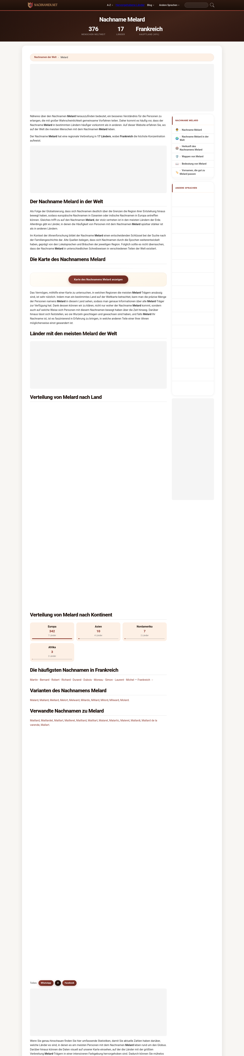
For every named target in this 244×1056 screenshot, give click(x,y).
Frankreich (53, 408)
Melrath (147, 895)
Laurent (119, 552)
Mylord (113, 845)
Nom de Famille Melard (196, 209)
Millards (43, 903)
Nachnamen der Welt (45, 57)
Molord (78, 870)
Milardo (85, 572)
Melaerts (79, 895)
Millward (44, 911)
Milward (114, 572)
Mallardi (135, 592)
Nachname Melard (192, 129)
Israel (119, 424)
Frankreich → (146, 552)
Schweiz (121, 441)
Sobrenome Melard (194, 230)
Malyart (147, 887)
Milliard (147, 903)
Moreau (98, 552)
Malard (34, 572)
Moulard (113, 854)
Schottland (122, 449)
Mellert (113, 895)
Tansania (52, 441)
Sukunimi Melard (193, 261)
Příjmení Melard (192, 248)
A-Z (109, 5)
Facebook (69, 691)
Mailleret (70, 592)
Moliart (78, 911)
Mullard (147, 845)
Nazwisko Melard (193, 236)
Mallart (45, 597)
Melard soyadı (191, 286)
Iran (49, 433)
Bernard (44, 552)
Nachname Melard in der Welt (194, 138)
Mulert (112, 903)
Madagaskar (54, 466)
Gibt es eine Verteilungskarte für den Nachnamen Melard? (69, 667)
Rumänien (52, 474)
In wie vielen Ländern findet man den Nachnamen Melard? (69, 644)
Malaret (103, 592)
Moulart (113, 887)
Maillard (35, 592)
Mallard (44, 572)
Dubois (87, 552)
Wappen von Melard (193, 156)
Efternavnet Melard (194, 255)
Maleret (124, 592)
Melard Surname (193, 203)
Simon (109, 552)
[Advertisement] (122, 87)
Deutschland (54, 449)
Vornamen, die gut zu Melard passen (192, 172)
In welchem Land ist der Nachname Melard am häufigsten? (69, 623)
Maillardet (47, 592)
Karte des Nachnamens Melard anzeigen (98, 279)
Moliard (43, 862)
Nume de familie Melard (197, 274)
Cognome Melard (193, 215)
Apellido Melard (192, 196)
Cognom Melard (192, 223)
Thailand (52, 424)
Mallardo (148, 878)
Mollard (113, 870)
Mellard (54, 572)
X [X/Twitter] (58, 691)
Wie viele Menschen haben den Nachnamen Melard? (65, 656)
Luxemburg (122, 457)
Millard (95, 572)
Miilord (43, 895)
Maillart (58, 592)
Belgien (120, 408)
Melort (64, 572)
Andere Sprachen (168, 5)
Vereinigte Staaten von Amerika (134, 416)
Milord (104, 572)
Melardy (78, 837)
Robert (55, 552)
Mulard (43, 837)
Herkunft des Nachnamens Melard (191, 148)
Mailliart (93, 592)
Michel (130, 552)
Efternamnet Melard (195, 280)
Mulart (77, 862)
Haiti (49, 457)
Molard (124, 572)
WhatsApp (46, 691)
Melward (74, 572)
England (51, 416)
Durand (77, 552)
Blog (149, 5)
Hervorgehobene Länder (130, 5)
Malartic (114, 592)
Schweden (122, 433)
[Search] (196, 5)
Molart (77, 878)
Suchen (151, 941)
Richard (66, 552)
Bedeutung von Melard (194, 163)
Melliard (78, 854)
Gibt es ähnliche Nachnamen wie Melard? (59, 679)
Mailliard (81, 592)
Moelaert (114, 911)
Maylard (43, 854)
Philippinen (122, 466)
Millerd (78, 903)
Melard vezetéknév (194, 267)
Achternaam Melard (194, 242)
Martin (34, 552)
